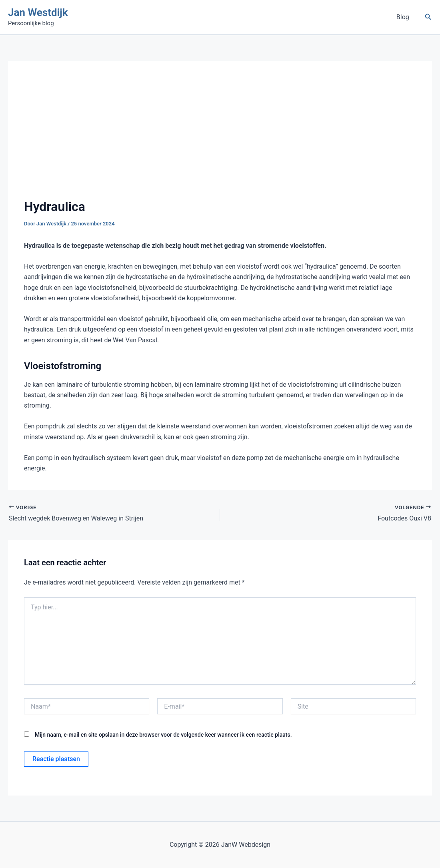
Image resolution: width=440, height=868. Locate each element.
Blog (404, 17)
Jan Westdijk (38, 12)
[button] (428, 17)
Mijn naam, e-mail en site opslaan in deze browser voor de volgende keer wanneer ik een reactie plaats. (163, 734)
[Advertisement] (220, 137)
